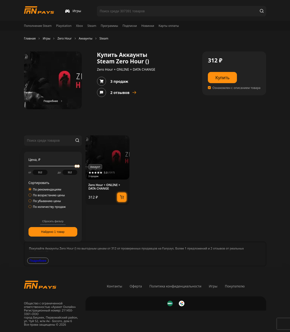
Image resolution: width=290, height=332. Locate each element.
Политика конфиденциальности (175, 286)
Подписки (130, 26)
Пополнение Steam (38, 26)
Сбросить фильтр (52, 221)
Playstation (64, 26)
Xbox (79, 26)
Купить (222, 77)
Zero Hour (64, 38)
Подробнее (38, 261)
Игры (46, 38)
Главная (30, 38)
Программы (109, 26)
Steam (91, 26)
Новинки (147, 26)
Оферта (136, 286)
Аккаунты (85, 38)
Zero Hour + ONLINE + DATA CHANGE (104, 186)
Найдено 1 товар (52, 231)
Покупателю (235, 286)
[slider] (78, 166)
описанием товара (247, 88)
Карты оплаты (169, 26)
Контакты (114, 286)
